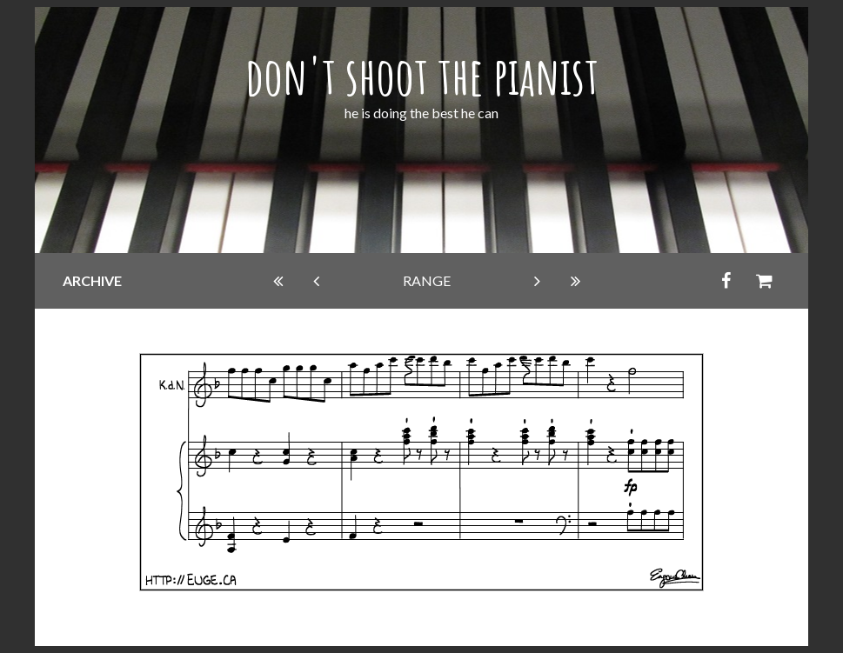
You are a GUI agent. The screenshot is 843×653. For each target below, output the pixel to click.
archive (92, 280)
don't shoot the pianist (422, 76)
